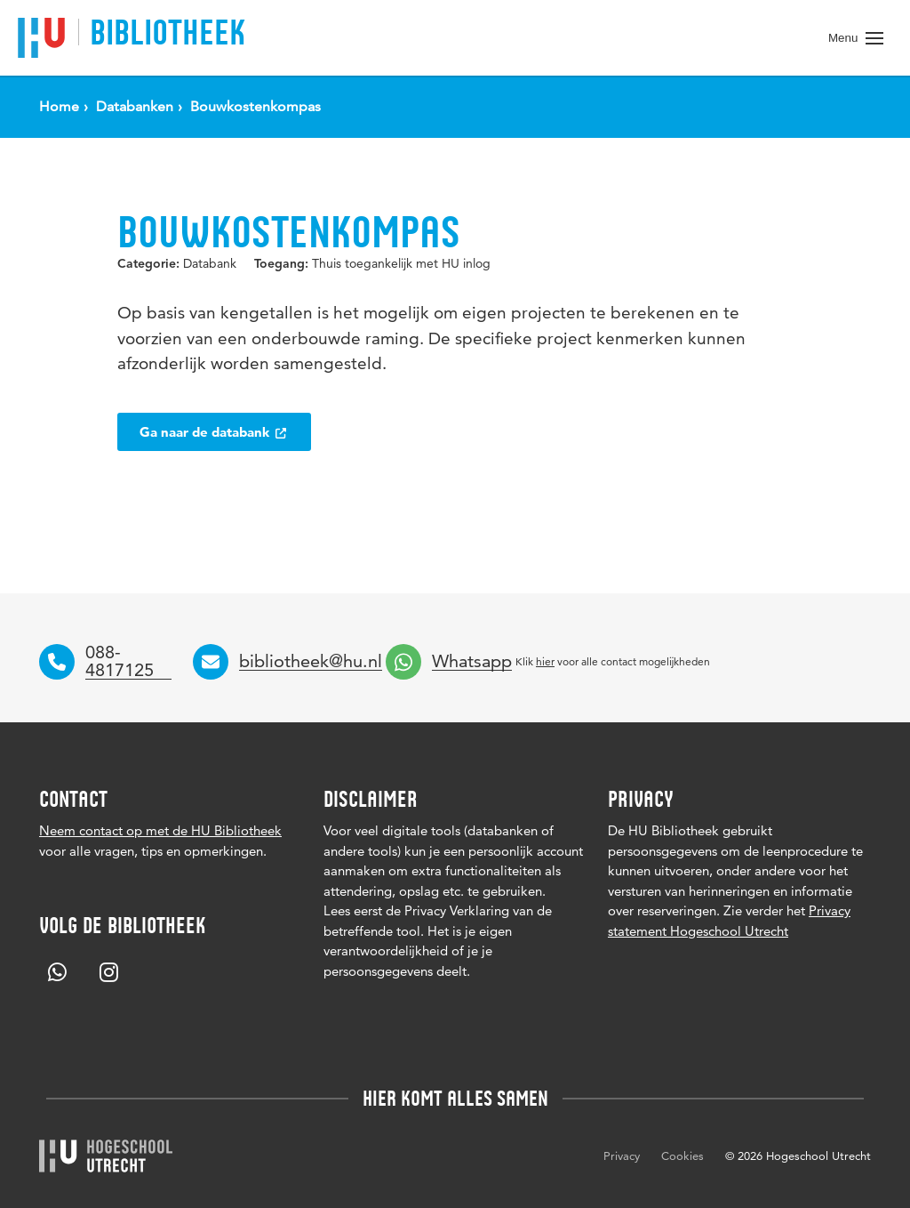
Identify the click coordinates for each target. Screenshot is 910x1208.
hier (545, 661)
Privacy (621, 1155)
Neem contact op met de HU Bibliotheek (160, 830)
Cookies (682, 1155)
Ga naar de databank (214, 431)
